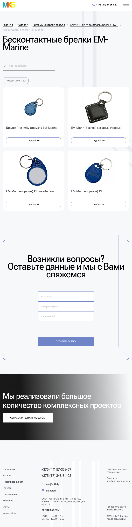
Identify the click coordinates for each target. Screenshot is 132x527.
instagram (48, 490)
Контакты (8, 500)
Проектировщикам (13, 481)
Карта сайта (9, 513)
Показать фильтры (16, 80)
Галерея (7, 488)
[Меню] (125, 4)
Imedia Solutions (115, 509)
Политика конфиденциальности (118, 480)
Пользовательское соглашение (117, 470)
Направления (10, 494)
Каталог (7, 475)
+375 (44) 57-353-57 (104, 4)
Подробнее (33, 140)
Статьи (6, 506)
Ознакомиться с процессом (27, 417)
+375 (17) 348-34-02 (56, 475)
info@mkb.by (50, 484)
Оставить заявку (66, 341)
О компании (9, 469)
